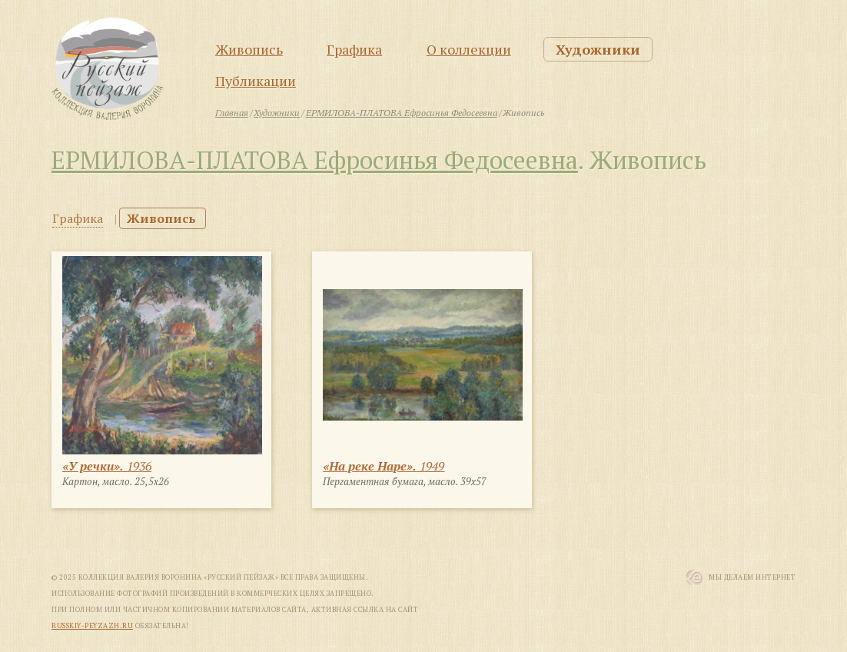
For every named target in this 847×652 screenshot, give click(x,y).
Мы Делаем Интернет (752, 577)
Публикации (255, 81)
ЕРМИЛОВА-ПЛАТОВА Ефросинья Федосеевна (314, 160)
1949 (383, 465)
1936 (106, 465)
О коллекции (469, 49)
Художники (598, 49)
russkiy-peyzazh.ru (92, 625)
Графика (354, 49)
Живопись (249, 49)
